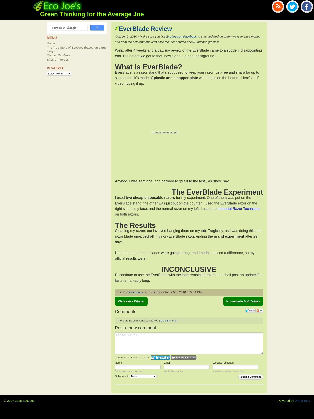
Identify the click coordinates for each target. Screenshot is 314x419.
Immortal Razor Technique (239, 209)
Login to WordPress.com (183, 357)
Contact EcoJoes (58, 55)
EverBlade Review (145, 28)
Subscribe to (135, 376)
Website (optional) (223, 362)
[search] (68, 28)
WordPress (302, 400)
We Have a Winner (131, 301)
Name (118, 362)
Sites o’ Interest (57, 59)
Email (167, 362)
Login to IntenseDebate (160, 357)
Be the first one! (168, 320)
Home (51, 43)
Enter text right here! (189, 343)
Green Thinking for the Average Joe (92, 14)
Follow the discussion (259, 310)
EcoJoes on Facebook (181, 36)
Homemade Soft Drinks (243, 301)
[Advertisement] (162, 46)
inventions (136, 292)
